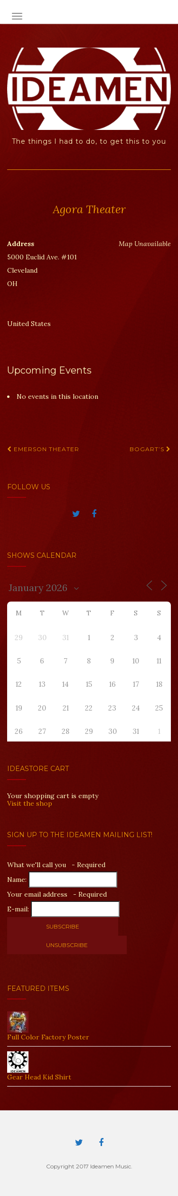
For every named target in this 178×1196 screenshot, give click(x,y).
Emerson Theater (43, 449)
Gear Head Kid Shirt (39, 1077)
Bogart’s (150, 449)
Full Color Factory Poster (48, 1037)
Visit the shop (29, 803)
